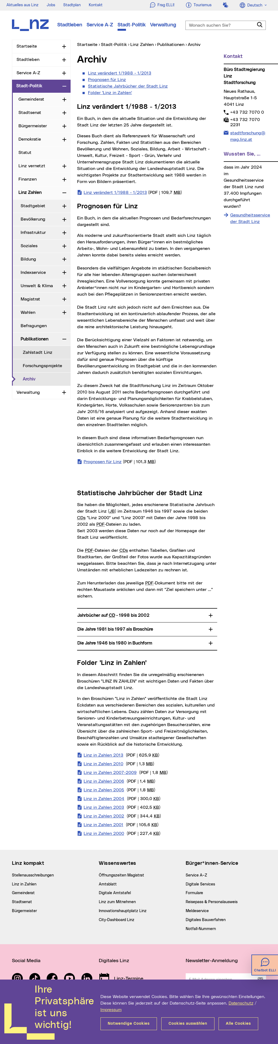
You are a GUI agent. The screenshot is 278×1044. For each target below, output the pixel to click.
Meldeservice (197, 911)
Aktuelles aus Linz (23, 5)
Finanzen (27, 179)
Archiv (29, 379)
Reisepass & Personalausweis (212, 902)
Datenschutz (241, 1003)
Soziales (29, 246)
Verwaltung (163, 25)
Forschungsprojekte (42, 366)
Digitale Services (200, 884)
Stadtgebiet (33, 206)
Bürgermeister (32, 126)
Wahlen (28, 312)
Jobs (51, 5)
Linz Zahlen (30, 192)
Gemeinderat (31, 99)
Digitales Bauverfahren (206, 920)
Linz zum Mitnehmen (117, 902)
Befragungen (34, 326)
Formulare (194, 893)
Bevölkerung (33, 219)
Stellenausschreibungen (33, 875)
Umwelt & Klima (37, 286)
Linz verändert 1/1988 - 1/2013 (119, 73)
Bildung (28, 259)
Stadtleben (69, 25)
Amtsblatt (108, 884)
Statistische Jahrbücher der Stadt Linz (128, 86)
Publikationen (34, 339)
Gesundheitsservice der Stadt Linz (250, 218)
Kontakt (96, 5)
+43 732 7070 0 (247, 112)
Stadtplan (72, 5)
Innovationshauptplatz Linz (123, 911)
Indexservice (33, 272)
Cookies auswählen (188, 1024)
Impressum (111, 1010)
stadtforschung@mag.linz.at (247, 136)
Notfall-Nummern (201, 929)
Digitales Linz (114, 960)
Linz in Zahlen (24, 884)
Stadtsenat (29, 112)
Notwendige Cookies (129, 1024)
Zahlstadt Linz (37, 352)
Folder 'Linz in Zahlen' (110, 93)
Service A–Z (196, 875)
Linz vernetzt (31, 166)
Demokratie (29, 139)
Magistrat (30, 299)
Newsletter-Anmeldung (212, 960)
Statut (24, 152)
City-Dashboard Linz (116, 920)
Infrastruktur (33, 232)
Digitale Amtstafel (115, 893)
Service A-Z (100, 25)
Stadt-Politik (132, 25)
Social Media (26, 960)
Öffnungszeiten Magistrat (121, 875)
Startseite (27, 46)
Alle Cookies (238, 1024)
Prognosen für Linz (107, 80)
